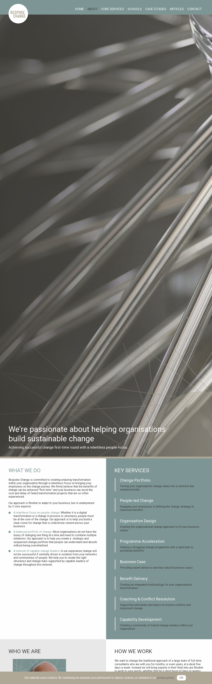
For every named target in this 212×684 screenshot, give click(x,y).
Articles (177, 9)
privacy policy (165, 677)
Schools (135, 9)
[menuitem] (79, 9)
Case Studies (155, 9)
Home (79, 9)
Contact (194, 9)
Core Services (112, 9)
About (92, 9)
